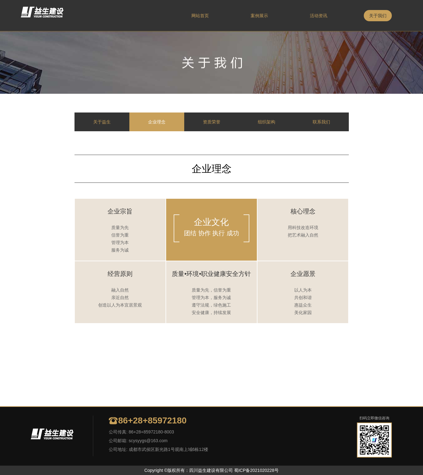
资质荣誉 (211, 121)
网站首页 (200, 15)
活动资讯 (318, 15)
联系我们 (321, 121)
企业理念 (157, 121)
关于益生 (102, 121)
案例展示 (259, 15)
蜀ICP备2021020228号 (256, 470)
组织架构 (266, 121)
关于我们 (378, 15)
